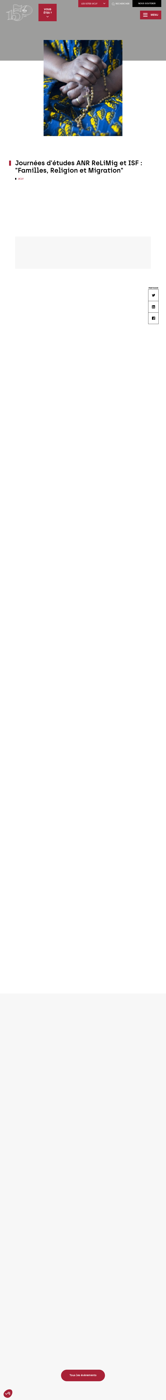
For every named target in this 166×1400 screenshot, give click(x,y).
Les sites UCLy (93, 3)
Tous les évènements (83, 1375)
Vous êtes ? (48, 13)
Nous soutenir (147, 3)
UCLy (20, 179)
